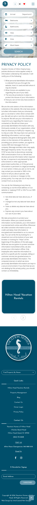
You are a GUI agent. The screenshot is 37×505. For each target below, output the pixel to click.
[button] (23, 317)
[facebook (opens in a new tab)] (16, 457)
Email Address (8, 476)
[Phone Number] (15, 4)
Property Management (18, 393)
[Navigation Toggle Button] (33, 4)
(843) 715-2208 (18, 437)
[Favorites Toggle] (24, 4)
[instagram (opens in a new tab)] (21, 457)
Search (19, 51)
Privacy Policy (18, 412)
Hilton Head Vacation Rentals (18, 388)
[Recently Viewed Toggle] (20, 4)
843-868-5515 (28, 446)
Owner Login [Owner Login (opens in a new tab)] (18, 407)
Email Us (18, 451)
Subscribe (27, 482)
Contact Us (18, 402)
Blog (18, 397)
